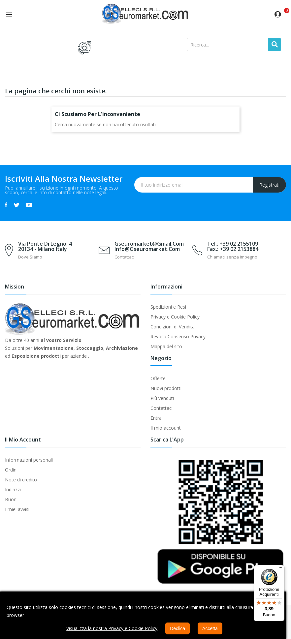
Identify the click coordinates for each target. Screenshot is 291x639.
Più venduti (162, 398)
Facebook (6, 204)
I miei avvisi (17, 509)
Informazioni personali (29, 460)
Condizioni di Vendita (172, 326)
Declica (177, 628)
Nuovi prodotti (165, 388)
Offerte (158, 378)
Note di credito (21, 479)
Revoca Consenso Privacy (178, 336)
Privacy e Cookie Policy (175, 317)
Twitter (16, 204)
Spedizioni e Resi (168, 307)
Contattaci (161, 408)
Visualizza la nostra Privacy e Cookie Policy (111, 628)
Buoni (11, 499)
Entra (156, 418)
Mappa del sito (166, 346)
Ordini (11, 470)
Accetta (210, 628)
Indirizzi (13, 489)
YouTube (29, 204)
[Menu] (280, 569)
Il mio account (165, 428)
